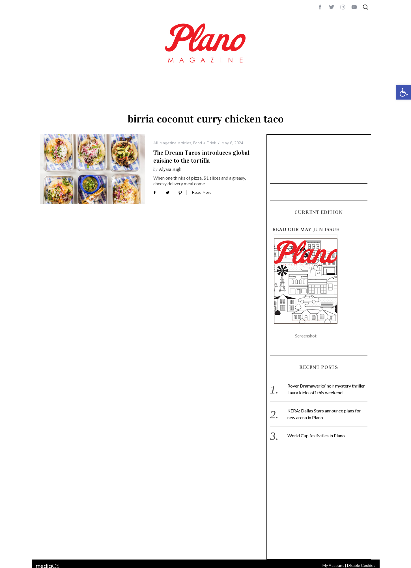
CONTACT (398, 154)
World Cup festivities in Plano (316, 435)
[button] (403, 92)
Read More (202, 192)
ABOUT (381, 154)
